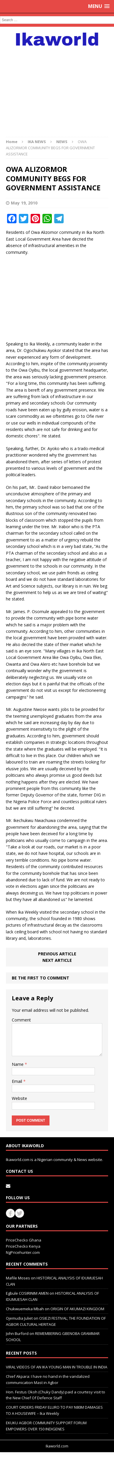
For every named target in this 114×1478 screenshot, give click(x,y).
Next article (57, 960)
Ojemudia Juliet (19, 1318)
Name (18, 1064)
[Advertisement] (57, 88)
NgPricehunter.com (23, 1252)
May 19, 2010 (24, 203)
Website (19, 1098)
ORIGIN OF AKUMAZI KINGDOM (77, 1308)
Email (17, 1081)
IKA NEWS (37, 141)
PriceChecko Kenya (23, 1246)
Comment (21, 1020)
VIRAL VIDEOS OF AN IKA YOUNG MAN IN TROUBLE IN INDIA (56, 1367)
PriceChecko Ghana (23, 1240)
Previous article (57, 954)
